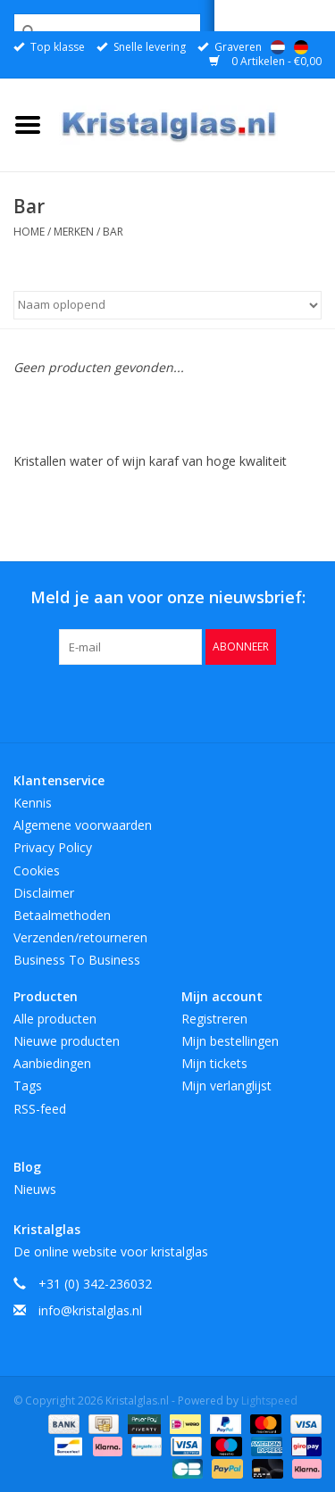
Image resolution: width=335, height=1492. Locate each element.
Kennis (32, 802)
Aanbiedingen (52, 1063)
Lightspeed (269, 1400)
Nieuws (34, 1189)
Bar (113, 231)
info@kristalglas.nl (90, 1310)
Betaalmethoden (62, 915)
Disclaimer (43, 892)
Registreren (214, 1018)
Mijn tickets (214, 1063)
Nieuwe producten (66, 1040)
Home (29, 231)
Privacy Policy (52, 847)
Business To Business (76, 959)
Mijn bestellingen (230, 1040)
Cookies (36, 870)
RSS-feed (39, 1108)
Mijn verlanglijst (226, 1085)
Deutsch (301, 47)
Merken (74, 231)
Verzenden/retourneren (80, 937)
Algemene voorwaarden (82, 824)
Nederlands (278, 47)
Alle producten (54, 1018)
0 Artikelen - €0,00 (265, 61)
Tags (27, 1085)
